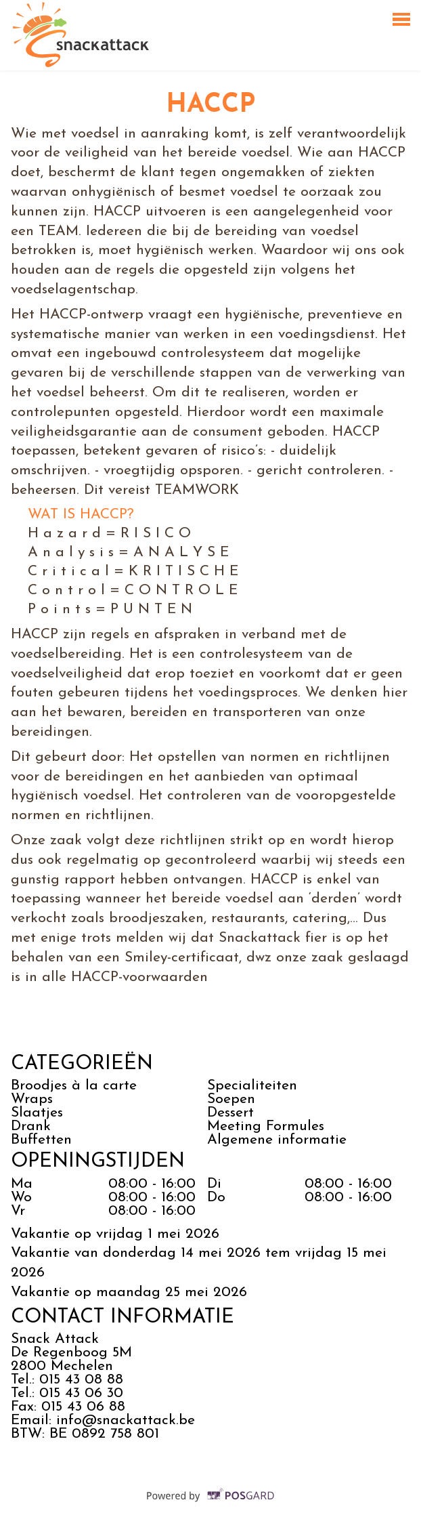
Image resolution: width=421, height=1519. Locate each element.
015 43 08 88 (81, 1380)
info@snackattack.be (125, 1420)
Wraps (32, 1099)
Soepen (231, 1099)
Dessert (230, 1113)
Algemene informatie (279, 1140)
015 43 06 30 (81, 1393)
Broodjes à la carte (74, 1086)
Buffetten (41, 1140)
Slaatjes (37, 1113)
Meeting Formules (265, 1126)
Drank (31, 1126)
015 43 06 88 (83, 1407)
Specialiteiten (252, 1086)
